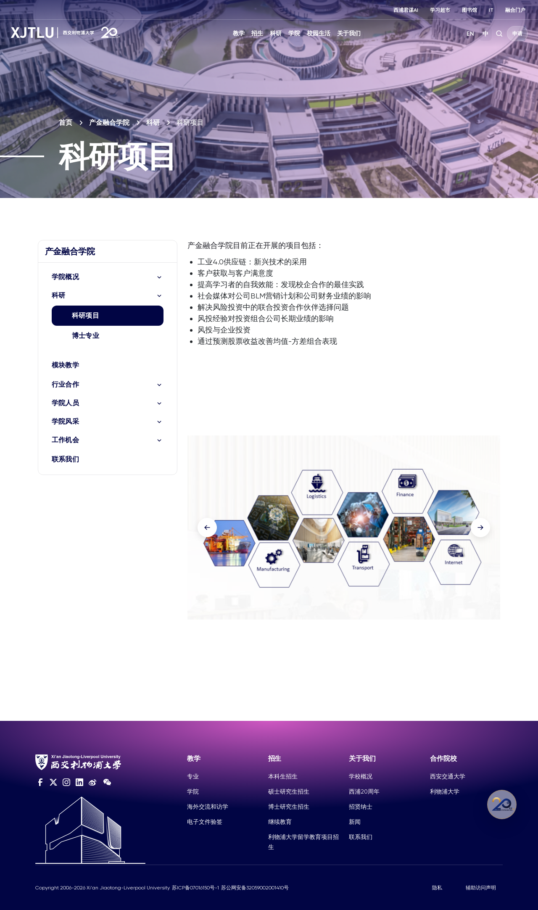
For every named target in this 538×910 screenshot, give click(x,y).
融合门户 (515, 10)
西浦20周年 (364, 791)
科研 (276, 33)
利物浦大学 (444, 791)
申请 (517, 34)
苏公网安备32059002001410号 (255, 888)
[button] (207, 527)
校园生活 (318, 33)
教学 (239, 33)
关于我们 (349, 33)
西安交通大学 (447, 776)
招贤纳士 (360, 806)
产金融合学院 (109, 123)
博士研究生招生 (288, 806)
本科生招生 (283, 776)
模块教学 (65, 365)
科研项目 (85, 315)
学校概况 (360, 776)
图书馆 (469, 10)
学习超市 (440, 10)
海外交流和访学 (207, 806)
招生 (257, 33)
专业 (193, 776)
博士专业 (85, 336)
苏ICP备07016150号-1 (195, 888)
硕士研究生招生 (288, 791)
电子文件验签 (204, 821)
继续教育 (280, 821)
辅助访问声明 (481, 888)
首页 (65, 123)
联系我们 (65, 459)
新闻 (355, 821)
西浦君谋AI (405, 10)
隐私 (437, 888)
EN (470, 33)
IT (491, 10)
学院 (294, 33)
